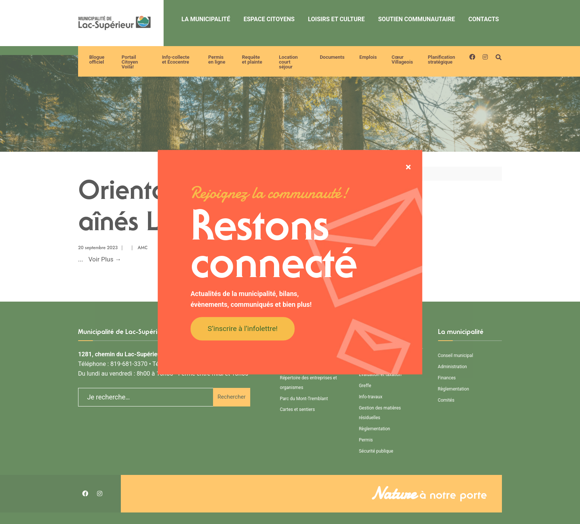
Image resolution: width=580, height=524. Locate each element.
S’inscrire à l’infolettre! (243, 328)
